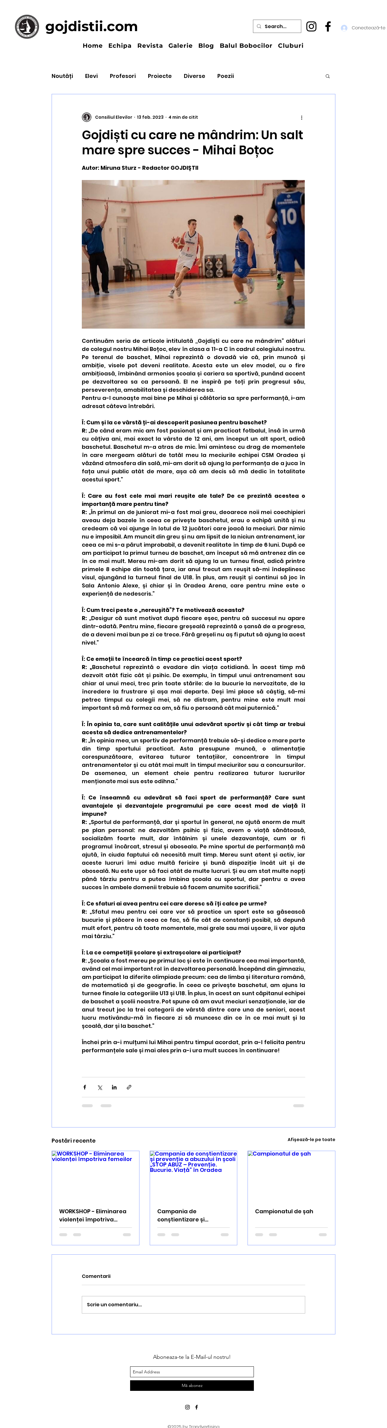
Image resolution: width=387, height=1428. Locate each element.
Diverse (194, 76)
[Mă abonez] (192, 1385)
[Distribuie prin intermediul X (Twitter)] (99, 1087)
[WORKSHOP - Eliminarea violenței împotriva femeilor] (95, 1175)
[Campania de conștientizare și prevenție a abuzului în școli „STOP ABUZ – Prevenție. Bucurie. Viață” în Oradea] (193, 1175)
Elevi (91, 76)
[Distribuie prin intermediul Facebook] (85, 1087)
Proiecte (160, 76)
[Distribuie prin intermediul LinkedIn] (114, 1087)
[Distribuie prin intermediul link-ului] (129, 1087)
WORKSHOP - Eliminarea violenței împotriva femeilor (92, 1216)
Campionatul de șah (284, 1211)
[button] (328, 75)
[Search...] (276, 26)
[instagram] (311, 26)
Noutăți (62, 76)
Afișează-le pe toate (311, 1140)
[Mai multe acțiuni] (301, 117)
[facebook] (328, 26)
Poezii (225, 76)
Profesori (123, 76)
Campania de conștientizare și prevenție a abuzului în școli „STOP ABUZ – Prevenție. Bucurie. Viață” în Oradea (193, 1216)
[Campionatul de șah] (291, 1175)
